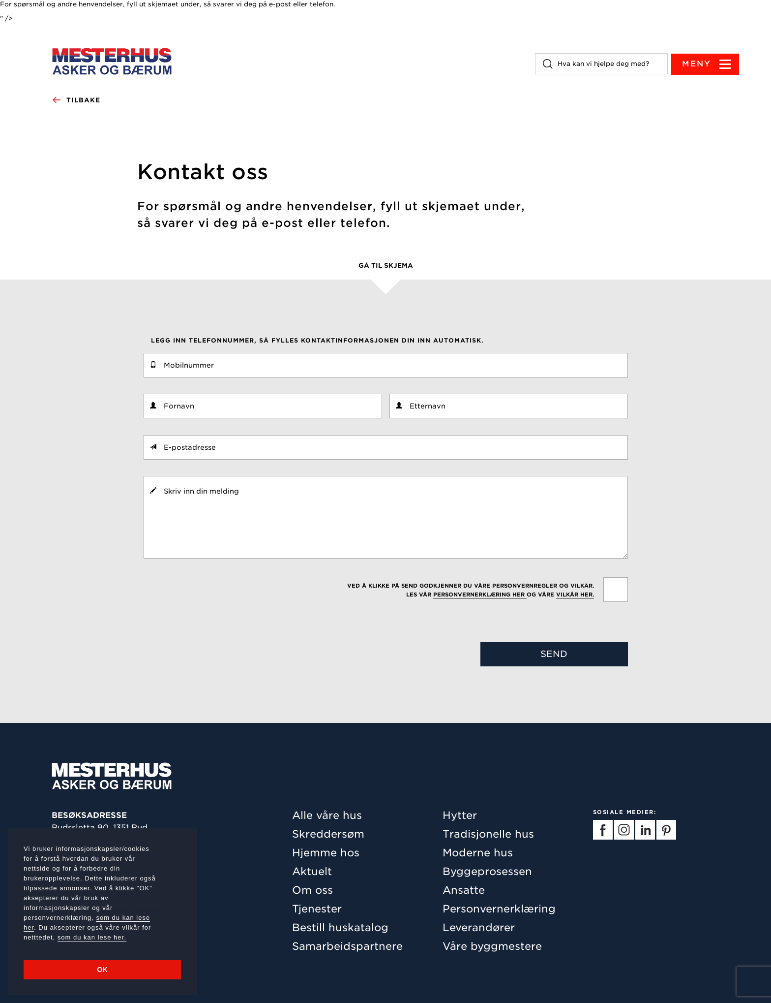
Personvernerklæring (499, 909)
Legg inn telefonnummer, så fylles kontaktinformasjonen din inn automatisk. (317, 340)
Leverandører (479, 927)
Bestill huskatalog (340, 927)
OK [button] (102, 969)
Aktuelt (312, 871)
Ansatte (464, 890)
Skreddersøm (328, 834)
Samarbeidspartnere (347, 946)
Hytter (460, 815)
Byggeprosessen (487, 871)
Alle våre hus (327, 815)
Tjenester (317, 909)
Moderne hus (478, 852)
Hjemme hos (325, 852)
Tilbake (76, 100)
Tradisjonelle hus (488, 834)
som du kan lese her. (92, 937)
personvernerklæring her (480, 594)
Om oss (312, 890)
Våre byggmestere (492, 946)
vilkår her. (575, 594)
